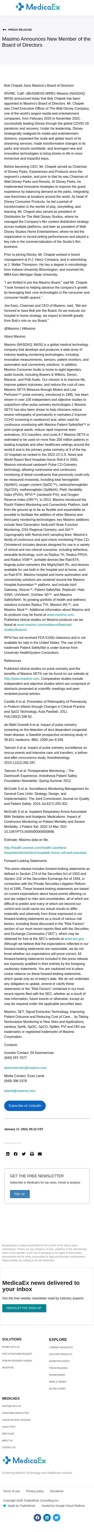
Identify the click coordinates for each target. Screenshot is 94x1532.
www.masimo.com (60, 614)
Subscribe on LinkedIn (25, 1105)
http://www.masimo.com (21, 678)
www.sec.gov (74, 939)
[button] (7, 1154)
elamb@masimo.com (20, 1091)
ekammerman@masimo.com (25, 1068)
